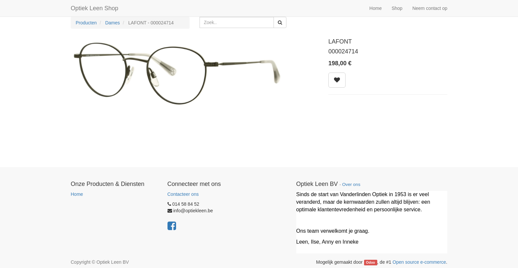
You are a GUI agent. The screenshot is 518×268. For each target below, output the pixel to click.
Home (77, 194)
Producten (86, 22)
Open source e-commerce (419, 262)
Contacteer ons (183, 194)
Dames (112, 22)
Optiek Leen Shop (94, 8)
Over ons (351, 184)
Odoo (370, 262)
